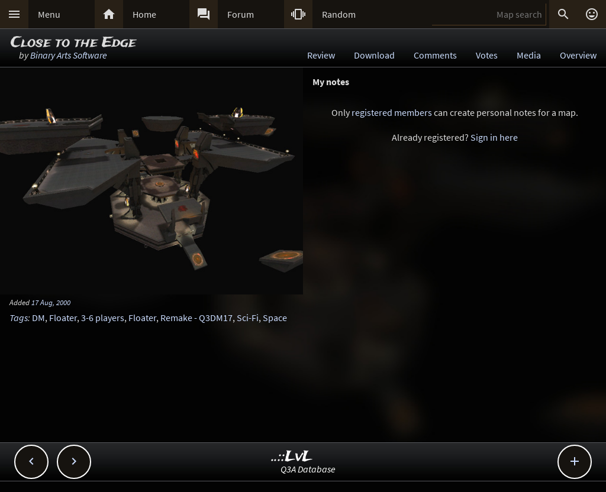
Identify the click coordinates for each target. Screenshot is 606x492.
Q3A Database (308, 469)
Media (529, 55)
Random (339, 14)
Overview (578, 55)
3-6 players (102, 317)
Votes (487, 55)
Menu (49, 14)
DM (38, 317)
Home (144, 14)
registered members (392, 112)
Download (374, 55)
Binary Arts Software (68, 55)
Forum (240, 14)
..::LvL (292, 456)
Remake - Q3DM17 (196, 317)
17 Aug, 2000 (50, 302)
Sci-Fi (248, 317)
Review (321, 55)
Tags (18, 317)
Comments (435, 55)
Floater (63, 317)
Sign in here (494, 137)
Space (275, 317)
